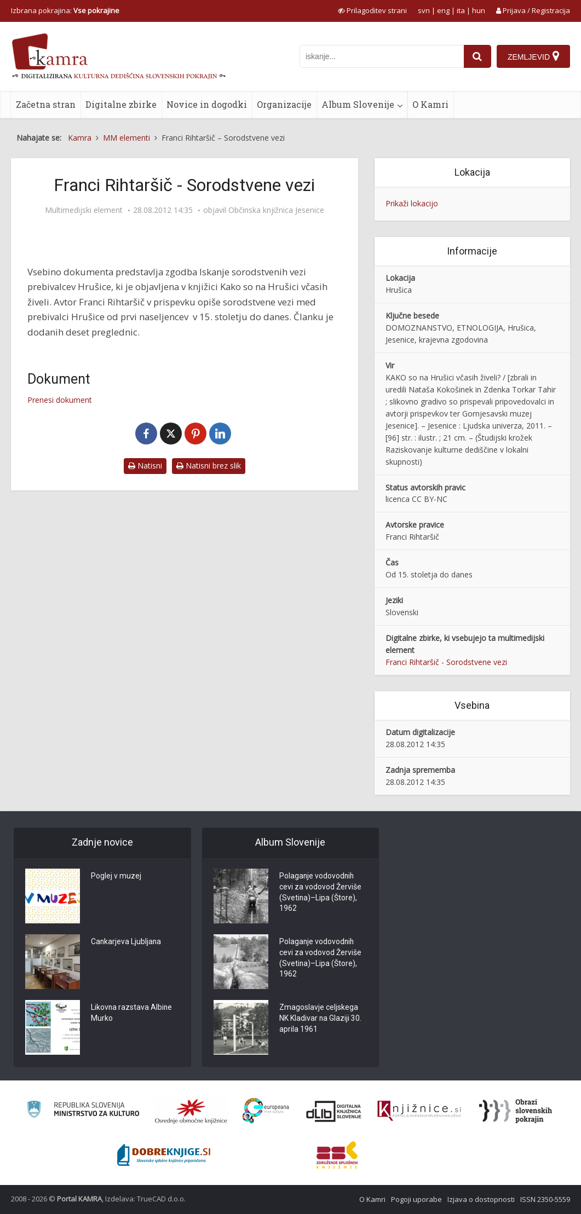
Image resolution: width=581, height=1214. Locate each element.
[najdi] (477, 56)
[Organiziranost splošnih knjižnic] (191, 1111)
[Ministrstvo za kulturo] (83, 1111)
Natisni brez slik (208, 465)
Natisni (145, 465)
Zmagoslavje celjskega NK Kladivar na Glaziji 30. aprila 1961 (320, 1019)
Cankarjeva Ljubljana (126, 942)
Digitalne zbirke (121, 104)
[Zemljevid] (533, 56)
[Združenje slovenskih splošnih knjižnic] (419, 1111)
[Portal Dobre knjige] (163, 1155)
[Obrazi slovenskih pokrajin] (515, 1111)
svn (424, 10)
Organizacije (284, 104)
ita (461, 10)
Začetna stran (46, 104)
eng (443, 10)
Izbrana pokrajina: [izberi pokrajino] (65, 10)
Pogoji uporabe (416, 1199)
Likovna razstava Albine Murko (132, 1014)
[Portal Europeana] (265, 1111)
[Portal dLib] (334, 1111)
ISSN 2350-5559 (545, 1199)
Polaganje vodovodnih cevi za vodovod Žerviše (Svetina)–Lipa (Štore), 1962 (320, 893)
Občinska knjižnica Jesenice (276, 210)
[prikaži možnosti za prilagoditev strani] (372, 10)
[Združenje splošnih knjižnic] (337, 1155)
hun (478, 10)
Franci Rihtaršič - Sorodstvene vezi (446, 662)
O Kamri (430, 104)
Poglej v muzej (116, 876)
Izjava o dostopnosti (481, 1199)
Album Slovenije (357, 104)
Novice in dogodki (206, 104)
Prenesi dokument (59, 400)
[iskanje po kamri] (382, 56)
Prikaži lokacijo (412, 203)
